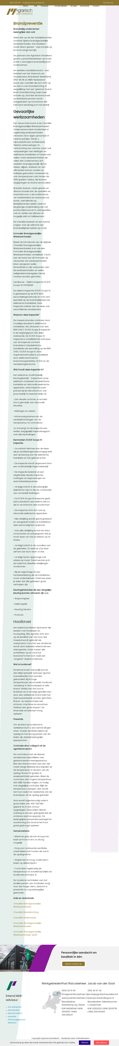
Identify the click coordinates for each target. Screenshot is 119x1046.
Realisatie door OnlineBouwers (75, 1038)
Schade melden (61, 6)
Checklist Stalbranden (24, 918)
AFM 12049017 (14, 1010)
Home (25, 6)
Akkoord (84, 1043)
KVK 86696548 (14, 1007)
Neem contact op (73, 964)
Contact (96, 6)
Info (35, 6)
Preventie (44, 6)
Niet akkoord (101, 1043)
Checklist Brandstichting (26, 912)
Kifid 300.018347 (15, 1013)
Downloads (84, 6)
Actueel (74, 6)
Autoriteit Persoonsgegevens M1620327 (16, 1020)
